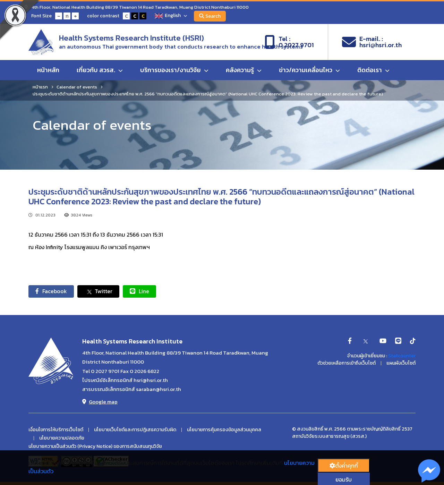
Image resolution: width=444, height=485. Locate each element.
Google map (100, 401)
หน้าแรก (40, 87)
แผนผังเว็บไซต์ (401, 363)
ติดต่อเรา (373, 70)
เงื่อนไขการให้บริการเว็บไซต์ (55, 430)
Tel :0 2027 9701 (289, 42)
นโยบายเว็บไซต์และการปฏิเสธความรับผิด (135, 430)
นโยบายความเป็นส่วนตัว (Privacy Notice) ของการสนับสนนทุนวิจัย (95, 446)
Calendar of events (77, 87)
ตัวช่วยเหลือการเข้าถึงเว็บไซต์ (346, 363)
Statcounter (402, 355)
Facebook (51, 291)
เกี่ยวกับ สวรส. (100, 70)
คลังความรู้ (244, 70)
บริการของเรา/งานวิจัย (174, 70)
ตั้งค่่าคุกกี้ (344, 465)
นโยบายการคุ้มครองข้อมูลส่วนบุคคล (224, 430)
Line (139, 291)
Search (210, 16)
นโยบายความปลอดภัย (61, 438)
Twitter (98, 291)
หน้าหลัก (48, 70)
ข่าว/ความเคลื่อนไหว (309, 70)
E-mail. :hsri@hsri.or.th (372, 42)
